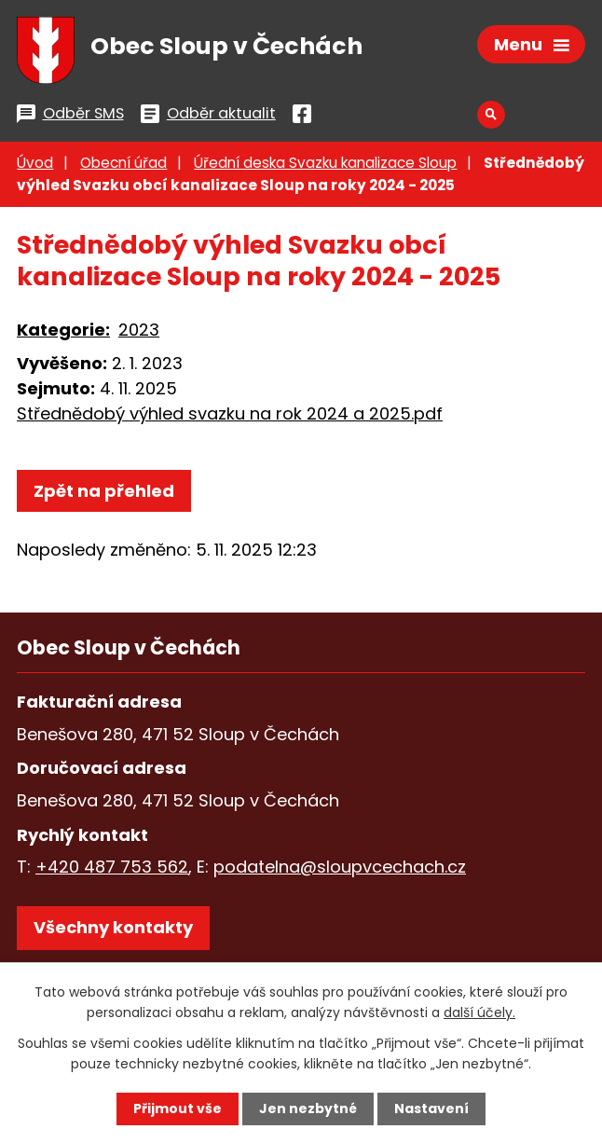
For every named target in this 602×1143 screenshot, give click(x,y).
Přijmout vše (177, 1108)
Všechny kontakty (113, 927)
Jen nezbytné (308, 1108)
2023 (138, 329)
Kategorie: (63, 329)
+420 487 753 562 (111, 866)
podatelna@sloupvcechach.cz (339, 866)
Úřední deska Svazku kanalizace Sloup (325, 162)
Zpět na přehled (104, 491)
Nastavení (431, 1108)
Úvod (35, 162)
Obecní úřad (123, 162)
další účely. (479, 1012)
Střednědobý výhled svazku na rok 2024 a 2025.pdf (230, 413)
